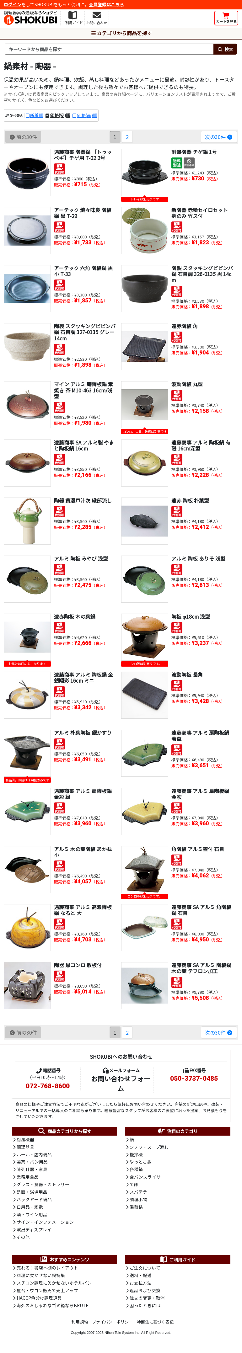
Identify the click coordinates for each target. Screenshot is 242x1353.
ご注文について (145, 1270)
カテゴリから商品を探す (121, 33)
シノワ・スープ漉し (149, 1147)
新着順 (36, 115)
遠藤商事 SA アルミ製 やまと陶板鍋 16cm (84, 445)
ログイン (12, 4)
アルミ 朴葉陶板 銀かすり (83, 733)
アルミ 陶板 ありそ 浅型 (198, 558)
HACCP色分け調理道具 (39, 1300)
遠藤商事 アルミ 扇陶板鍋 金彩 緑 (83, 794)
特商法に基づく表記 (155, 1324)
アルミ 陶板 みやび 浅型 (81, 558)
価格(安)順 (60, 115)
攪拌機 (136, 1155)
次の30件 (219, 137)
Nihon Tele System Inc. (122, 1335)
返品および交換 (145, 1293)
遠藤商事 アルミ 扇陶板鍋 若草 (200, 736)
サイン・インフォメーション (45, 1224)
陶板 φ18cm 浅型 (190, 616)
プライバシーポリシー (112, 1324)
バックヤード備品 (34, 1201)
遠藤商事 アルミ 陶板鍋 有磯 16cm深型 (200, 445)
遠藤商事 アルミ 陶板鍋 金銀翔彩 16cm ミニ (83, 677)
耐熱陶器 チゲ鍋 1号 (194, 152)
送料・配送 (141, 1277)
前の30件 (23, 137)
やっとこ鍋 (141, 1162)
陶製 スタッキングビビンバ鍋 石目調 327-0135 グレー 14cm (85, 332)
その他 (23, 1239)
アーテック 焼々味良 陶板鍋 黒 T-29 (82, 213)
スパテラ (138, 1193)
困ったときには (145, 1308)
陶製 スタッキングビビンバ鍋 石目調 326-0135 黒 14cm (202, 274)
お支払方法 (141, 1285)
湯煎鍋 (136, 1208)
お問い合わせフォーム (120, 1083)
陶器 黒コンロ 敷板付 (78, 965)
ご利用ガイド (177, 1261)
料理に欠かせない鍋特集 (41, 1277)
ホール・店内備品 (34, 1155)
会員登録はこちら (106, 4)
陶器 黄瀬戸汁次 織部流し (83, 500)
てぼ (134, 1185)
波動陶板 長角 (187, 674)
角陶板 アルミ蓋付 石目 (197, 849)
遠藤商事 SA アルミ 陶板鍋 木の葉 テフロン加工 (201, 968)
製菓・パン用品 (32, 1162)
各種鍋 (136, 1170)
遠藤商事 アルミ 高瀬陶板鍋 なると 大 (83, 910)
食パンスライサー (147, 1178)
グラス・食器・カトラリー (43, 1185)
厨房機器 (25, 1140)
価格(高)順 (87, 115)
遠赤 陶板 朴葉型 (190, 500)
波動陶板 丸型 (187, 384)
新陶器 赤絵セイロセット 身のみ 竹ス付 (199, 213)
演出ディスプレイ (34, 1231)
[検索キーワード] (109, 49)
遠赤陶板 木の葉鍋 (74, 616)
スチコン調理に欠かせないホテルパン (54, 1285)
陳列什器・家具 (32, 1170)
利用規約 (80, 1324)
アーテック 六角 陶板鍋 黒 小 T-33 (83, 271)
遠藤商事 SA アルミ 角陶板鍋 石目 (201, 910)
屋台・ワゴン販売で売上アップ (47, 1293)
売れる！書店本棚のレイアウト (47, 1270)
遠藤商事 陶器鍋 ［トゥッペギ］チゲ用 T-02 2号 (83, 155)
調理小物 (138, 1201)
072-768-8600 (48, 1086)
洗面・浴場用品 (32, 1193)
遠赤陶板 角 (184, 326)
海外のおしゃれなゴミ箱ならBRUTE (52, 1308)
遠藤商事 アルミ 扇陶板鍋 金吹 (200, 794)
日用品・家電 (30, 1208)
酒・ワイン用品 (32, 1216)
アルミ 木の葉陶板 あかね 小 (83, 852)
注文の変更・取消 (147, 1300)
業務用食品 (28, 1178)
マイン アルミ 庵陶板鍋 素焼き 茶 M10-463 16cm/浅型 (83, 390)
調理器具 (25, 1147)
